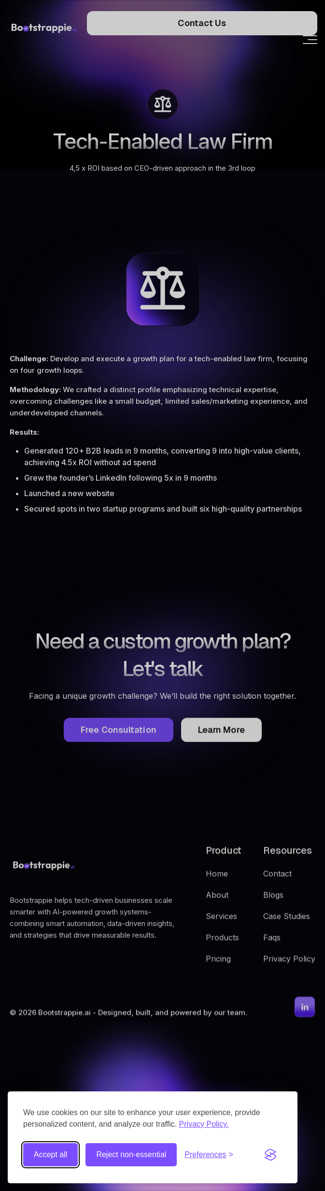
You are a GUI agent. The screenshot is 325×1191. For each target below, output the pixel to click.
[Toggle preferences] (208, 1155)
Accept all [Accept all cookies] (50, 1154)
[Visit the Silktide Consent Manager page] (270, 1154)
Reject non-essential (131, 1154)
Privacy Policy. (204, 1124)
